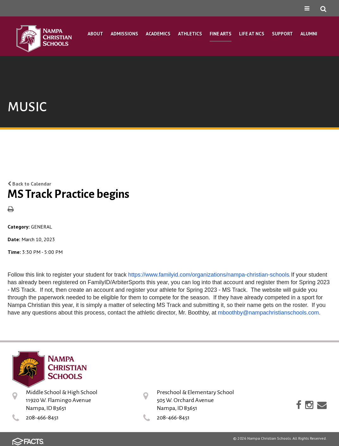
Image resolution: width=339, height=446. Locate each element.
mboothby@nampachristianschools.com (268, 312)
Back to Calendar (29, 183)
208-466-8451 (42, 417)
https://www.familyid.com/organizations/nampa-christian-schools (208, 275)
